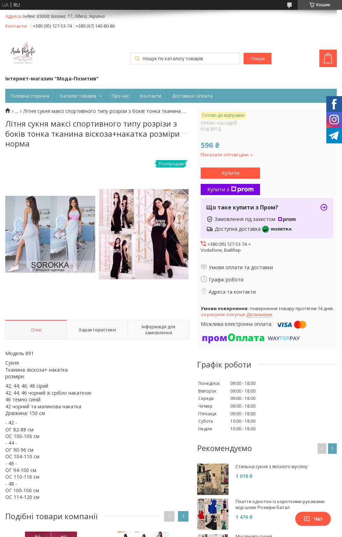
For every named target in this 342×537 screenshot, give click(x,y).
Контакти (150, 96)
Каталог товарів (78, 96)
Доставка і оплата (192, 96)
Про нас (120, 96)
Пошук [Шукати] (258, 58)
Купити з (230, 189)
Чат (313, 519)
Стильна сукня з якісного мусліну (272, 467)
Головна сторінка (29, 96)
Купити (230, 172)
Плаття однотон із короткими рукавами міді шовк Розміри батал (280, 504)
